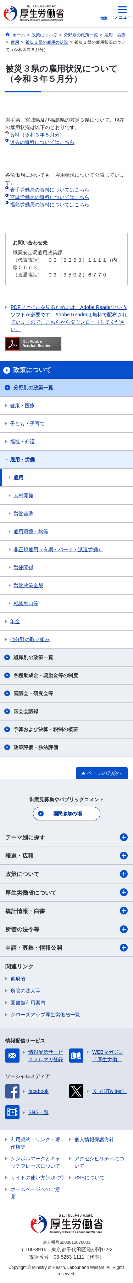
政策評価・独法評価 (35, 747)
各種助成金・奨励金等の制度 (45, 675)
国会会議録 (25, 711)
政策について (66, 874)
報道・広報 (66, 855)
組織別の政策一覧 (33, 657)
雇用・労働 (22, 459)
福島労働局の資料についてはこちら (49, 204)
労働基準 (23, 513)
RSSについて (89, 1177)
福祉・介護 (22, 441)
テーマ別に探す (66, 837)
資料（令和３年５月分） (37, 135)
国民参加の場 (67, 813)
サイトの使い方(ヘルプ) (37, 1177)
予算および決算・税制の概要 (45, 729)
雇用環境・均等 (30, 531)
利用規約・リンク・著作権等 (35, 1143)
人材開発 (23, 495)
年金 (15, 621)
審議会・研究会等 (33, 693)
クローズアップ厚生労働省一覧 (45, 1014)
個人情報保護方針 (94, 1139)
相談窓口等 (25, 603)
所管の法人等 (25, 990)
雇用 (18, 477)
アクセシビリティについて (99, 1162)
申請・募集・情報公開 (66, 947)
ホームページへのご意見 (35, 1192)
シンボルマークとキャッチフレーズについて (35, 1162)
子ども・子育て (27, 423)
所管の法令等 (66, 929)
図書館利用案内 (28, 1002)
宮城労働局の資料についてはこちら (49, 197)
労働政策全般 (28, 585)
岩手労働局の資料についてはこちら (49, 190)
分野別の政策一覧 (33, 387)
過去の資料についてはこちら (42, 142)
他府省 (18, 978)
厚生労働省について (66, 892)
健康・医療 (22, 405)
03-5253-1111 (69, 1257)
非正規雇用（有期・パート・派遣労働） (58, 549)
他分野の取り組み (30, 639)
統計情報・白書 (66, 910)
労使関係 (23, 567)
